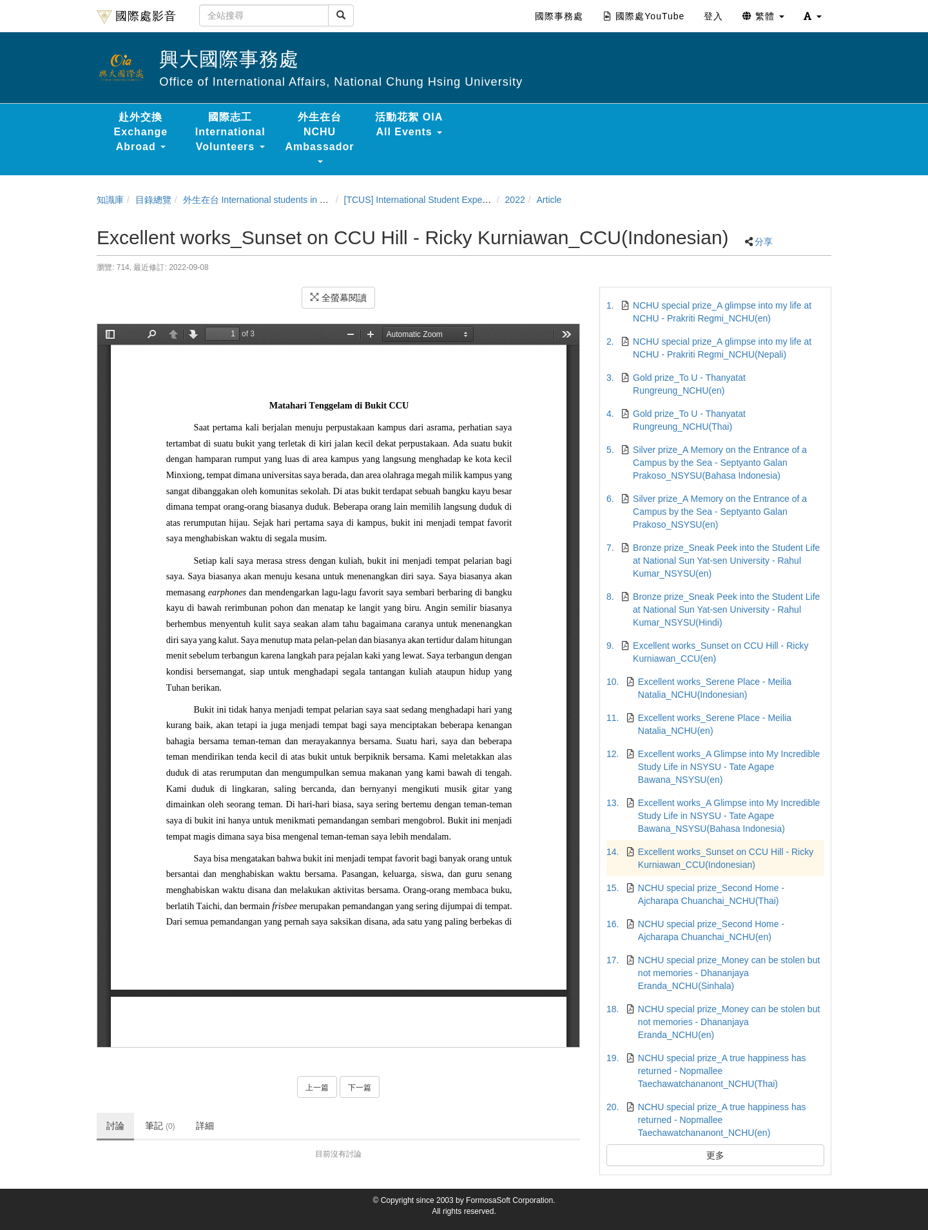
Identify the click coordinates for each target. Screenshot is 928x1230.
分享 (764, 241)
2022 (515, 200)
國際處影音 (137, 17)
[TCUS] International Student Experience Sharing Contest (459, 200)
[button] (812, 16)
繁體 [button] (763, 16)
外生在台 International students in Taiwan (265, 200)
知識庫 (110, 200)
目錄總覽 (153, 200)
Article (549, 200)
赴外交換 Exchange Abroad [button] (141, 131)
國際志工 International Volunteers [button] (230, 131)
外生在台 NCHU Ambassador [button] (319, 137)
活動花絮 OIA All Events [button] (409, 124)
